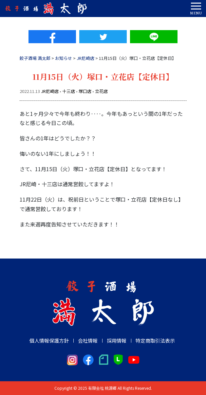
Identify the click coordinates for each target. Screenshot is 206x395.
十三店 (68, 91)
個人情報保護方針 (49, 340)
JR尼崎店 (50, 91)
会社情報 (88, 340)
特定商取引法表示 (155, 340)
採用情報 (116, 340)
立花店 (101, 91)
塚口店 (85, 91)
